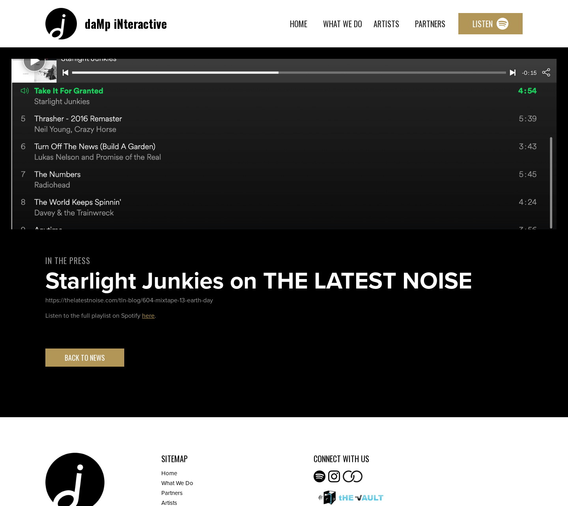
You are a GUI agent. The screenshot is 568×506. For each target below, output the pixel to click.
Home (298, 24)
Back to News (85, 357)
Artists (386, 24)
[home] (106, 23)
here (148, 315)
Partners (430, 24)
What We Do (342, 24)
